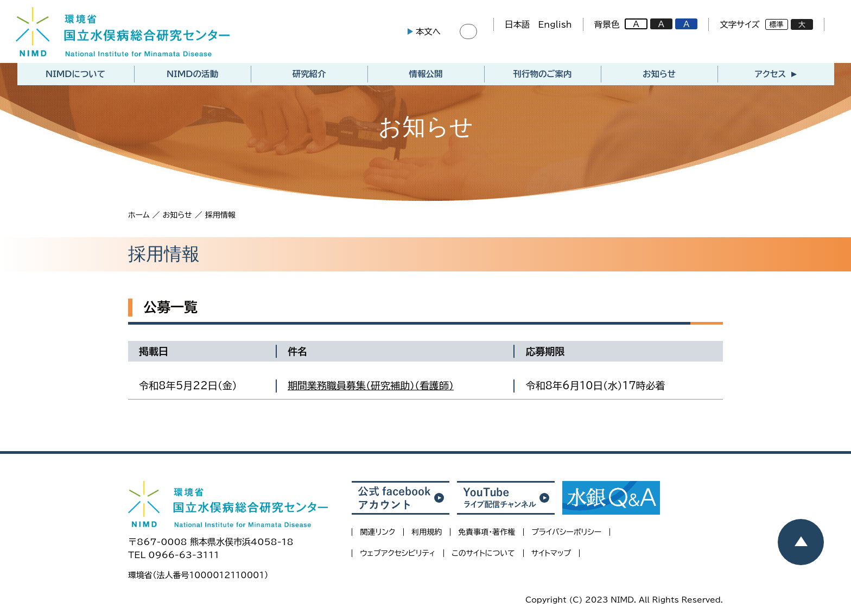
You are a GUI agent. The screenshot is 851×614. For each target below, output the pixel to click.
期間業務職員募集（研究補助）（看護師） (371, 388)
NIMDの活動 (192, 76)
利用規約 (426, 535)
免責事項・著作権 (486, 535)
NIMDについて (75, 76)
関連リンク (377, 535)
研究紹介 (309, 76)
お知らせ (659, 76)
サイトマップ (551, 556)
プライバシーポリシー (566, 535)
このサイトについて (483, 556)
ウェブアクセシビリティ (397, 556)
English (552, 25)
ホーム (138, 217)
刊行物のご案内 (542, 76)
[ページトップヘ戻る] (801, 542)
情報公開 (426, 76)
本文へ (425, 32)
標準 (774, 25)
